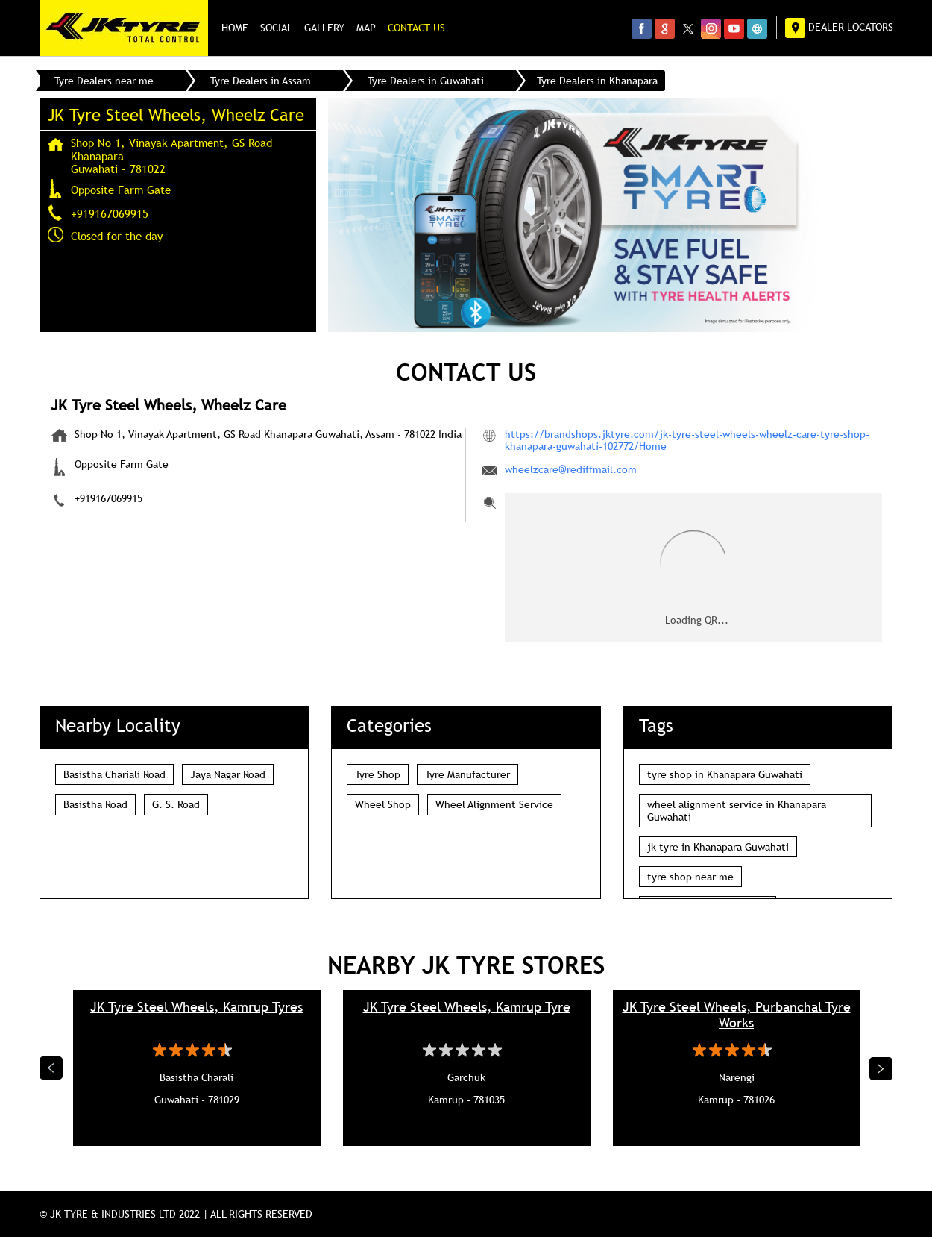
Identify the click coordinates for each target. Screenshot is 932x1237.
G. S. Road (176, 804)
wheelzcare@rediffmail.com (571, 469)
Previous (51, 1068)
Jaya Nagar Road (227, 774)
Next (881, 1068)
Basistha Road (95, 804)
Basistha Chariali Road (114, 774)
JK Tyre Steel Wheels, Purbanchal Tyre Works (737, 1014)
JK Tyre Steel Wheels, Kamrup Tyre (466, 1006)
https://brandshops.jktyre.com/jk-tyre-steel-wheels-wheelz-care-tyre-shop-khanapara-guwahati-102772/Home (687, 440)
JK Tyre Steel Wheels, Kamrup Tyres (196, 1006)
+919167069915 (109, 213)
